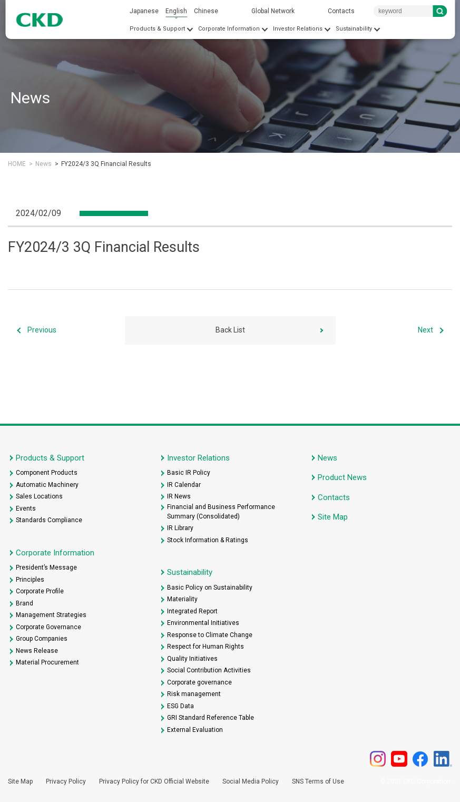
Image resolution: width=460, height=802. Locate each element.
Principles (30, 579)
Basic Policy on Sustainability (209, 587)
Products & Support (157, 28)
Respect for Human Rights (205, 646)
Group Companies (41, 638)
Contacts (341, 11)
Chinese (206, 11)
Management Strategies (51, 615)
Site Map (333, 517)
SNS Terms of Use (318, 781)
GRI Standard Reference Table (210, 717)
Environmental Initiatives (203, 623)
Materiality (182, 599)
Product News (342, 477)
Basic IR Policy (188, 472)
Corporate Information (229, 28)
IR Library (180, 528)
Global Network (273, 11)
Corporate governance (199, 682)
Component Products (46, 472)
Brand (24, 603)
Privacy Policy (66, 781)
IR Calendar (184, 484)
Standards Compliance (49, 520)
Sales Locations (39, 496)
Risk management (194, 694)
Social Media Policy (250, 781)
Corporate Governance (48, 627)
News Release (37, 650)
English (176, 11)
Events (26, 508)
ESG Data (180, 706)
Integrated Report (192, 611)
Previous (41, 330)
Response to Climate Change (209, 635)
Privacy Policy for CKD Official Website (154, 781)
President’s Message (46, 567)
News (43, 164)
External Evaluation (195, 729)
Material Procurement (47, 662)
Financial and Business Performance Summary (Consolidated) (221, 511)
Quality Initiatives (192, 658)
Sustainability (354, 28)
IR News (179, 496)
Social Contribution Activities (209, 670)
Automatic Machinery (47, 484)
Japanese (144, 11)
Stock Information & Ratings (207, 540)
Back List (230, 330)
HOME (17, 164)
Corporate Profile (40, 591)
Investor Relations (297, 28)
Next (425, 330)
